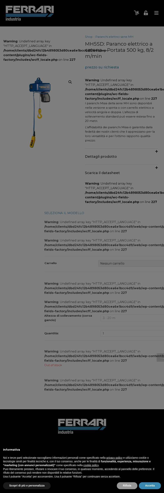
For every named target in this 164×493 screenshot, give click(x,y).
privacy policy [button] (114, 457)
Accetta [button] (150, 485)
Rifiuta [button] (127, 485)
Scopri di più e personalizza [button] (27, 485)
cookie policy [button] (91, 465)
